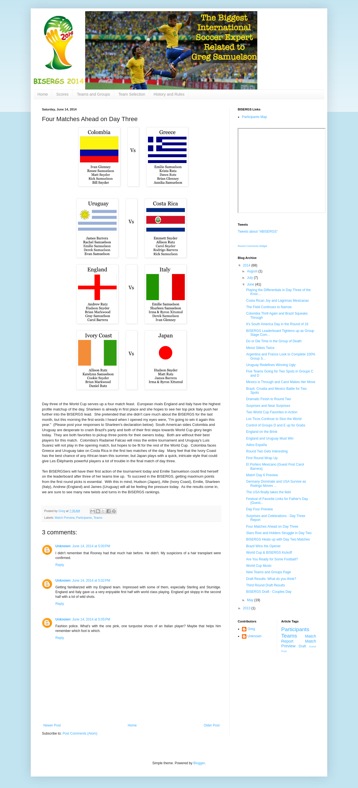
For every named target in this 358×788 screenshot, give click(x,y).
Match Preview (64, 517)
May (250, 600)
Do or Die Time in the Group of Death (274, 341)
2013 (247, 608)
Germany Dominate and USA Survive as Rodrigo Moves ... (276, 483)
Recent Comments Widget (252, 246)
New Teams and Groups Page (268, 572)
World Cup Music (259, 566)
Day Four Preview (259, 509)
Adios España (256, 445)
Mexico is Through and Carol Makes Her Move (280, 382)
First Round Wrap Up (261, 458)
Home (42, 94)
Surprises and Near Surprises (268, 406)
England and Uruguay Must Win (269, 438)
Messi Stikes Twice (260, 348)
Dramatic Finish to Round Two (268, 399)
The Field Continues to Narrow (269, 307)
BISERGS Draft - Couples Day (268, 592)
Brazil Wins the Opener (263, 546)
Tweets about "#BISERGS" (258, 231)
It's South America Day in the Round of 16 (277, 324)
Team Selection (131, 94)
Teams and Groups (93, 94)
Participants (84, 517)
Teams (97, 517)
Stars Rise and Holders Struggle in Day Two (279, 533)
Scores (62, 94)
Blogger (199, 763)
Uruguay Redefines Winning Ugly (271, 365)
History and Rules (169, 94)
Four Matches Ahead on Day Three (272, 527)
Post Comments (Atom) (79, 733)
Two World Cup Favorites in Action (271, 412)
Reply (59, 565)
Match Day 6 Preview (262, 475)
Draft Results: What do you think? (271, 579)
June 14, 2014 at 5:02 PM (91, 580)
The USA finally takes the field (268, 492)
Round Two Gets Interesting (267, 451)
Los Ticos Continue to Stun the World (274, 419)
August (252, 271)
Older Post (212, 725)
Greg (251, 629)
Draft (302, 646)
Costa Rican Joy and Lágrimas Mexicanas (277, 301)
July (250, 278)
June (251, 284)
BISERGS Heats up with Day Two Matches (278, 539)
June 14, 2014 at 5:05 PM (91, 619)
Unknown (62, 546)
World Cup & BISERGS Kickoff (269, 553)
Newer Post (52, 725)
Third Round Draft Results (265, 585)
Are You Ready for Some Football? (272, 559)
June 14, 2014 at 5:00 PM (91, 546)
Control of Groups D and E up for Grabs (275, 425)
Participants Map (254, 117)
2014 (247, 265)
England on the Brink (261, 432)
